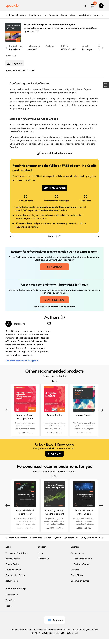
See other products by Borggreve (21, 360)
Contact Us (43, 558)
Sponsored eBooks (83, 558)
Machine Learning (18, 537)
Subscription (11, 594)
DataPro (9, 600)
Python (57, 537)
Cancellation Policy (15, 575)
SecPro (9, 605)
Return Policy (12, 580)
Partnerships (77, 553)
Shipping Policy (13, 569)
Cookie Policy (12, 564)
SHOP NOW (54, 453)
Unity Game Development (94, 537)
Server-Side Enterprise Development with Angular (49, 24)
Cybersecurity (71, 537)
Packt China (77, 575)
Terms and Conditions (16, 553)
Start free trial (54, 299)
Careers (75, 569)
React (48, 537)
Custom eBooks (81, 564)
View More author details (20, 70)
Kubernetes (36, 537)
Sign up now (54, 266)
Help (40, 553)
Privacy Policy (12, 558)
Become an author (80, 580)
